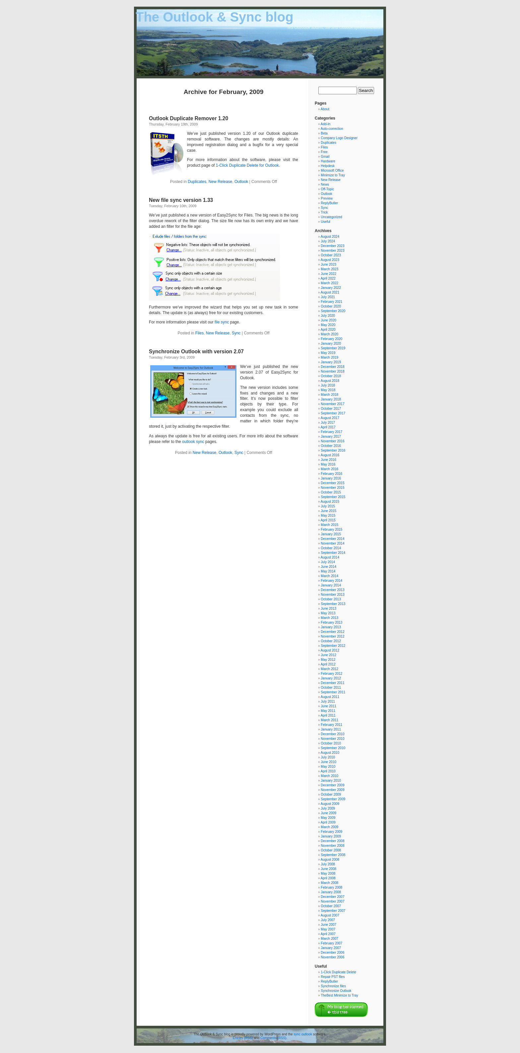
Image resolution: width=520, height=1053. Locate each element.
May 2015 (328, 515)
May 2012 (328, 659)
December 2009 (332, 785)
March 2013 (329, 618)
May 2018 (328, 390)
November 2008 (332, 845)
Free (324, 152)
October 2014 (331, 548)
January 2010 (331, 780)
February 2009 (331, 832)
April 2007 (328, 934)
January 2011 (331, 729)
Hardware (328, 161)
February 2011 (331, 725)
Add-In (325, 124)
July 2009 (328, 808)
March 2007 (329, 938)
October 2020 (331, 306)
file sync (222, 322)
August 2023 (330, 260)
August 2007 (330, 915)
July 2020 (328, 315)
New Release (220, 181)
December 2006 (332, 952)
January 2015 (331, 534)
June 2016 (328, 460)
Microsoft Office (332, 170)
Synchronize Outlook (336, 991)
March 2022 (329, 283)
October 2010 (331, 743)
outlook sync (193, 441)
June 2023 (328, 264)
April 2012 (328, 664)
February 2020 (331, 339)
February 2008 (331, 887)
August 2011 (330, 697)
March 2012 (329, 669)
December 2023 (332, 246)
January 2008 (331, 892)
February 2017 (331, 432)
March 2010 (329, 776)
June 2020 (328, 320)
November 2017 (332, 404)
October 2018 (331, 376)
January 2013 (331, 627)
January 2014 (331, 585)
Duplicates (197, 181)
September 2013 (333, 604)
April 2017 (328, 427)
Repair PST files (333, 977)
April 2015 (328, 520)
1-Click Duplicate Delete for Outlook (247, 165)
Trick (324, 212)
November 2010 (332, 739)
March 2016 (329, 469)
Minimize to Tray (333, 175)
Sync (236, 333)
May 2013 (328, 613)
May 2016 (328, 464)
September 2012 (333, 646)
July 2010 (328, 757)
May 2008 (328, 873)
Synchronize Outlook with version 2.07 (196, 351)
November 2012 (332, 636)
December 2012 (332, 632)
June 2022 (328, 274)
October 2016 (331, 446)
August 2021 (330, 292)
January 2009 (331, 836)
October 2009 (331, 794)
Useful (325, 221)
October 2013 (331, 599)
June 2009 (328, 813)
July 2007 (328, 920)
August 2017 (330, 418)
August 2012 (330, 650)
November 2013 (332, 594)
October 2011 (331, 687)
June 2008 (328, 869)
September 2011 (333, 692)
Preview (327, 198)
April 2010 (328, 771)
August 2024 (330, 236)
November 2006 (332, 957)
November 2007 (332, 901)
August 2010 (330, 752)
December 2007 (332, 897)
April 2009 (328, 822)
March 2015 (329, 525)
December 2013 (332, 590)
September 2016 (333, 450)
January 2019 (331, 362)
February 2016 (331, 474)
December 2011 (332, 683)
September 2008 (333, 855)
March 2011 (329, 720)
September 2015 (333, 497)
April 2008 (328, 878)
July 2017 (328, 422)
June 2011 (328, 706)
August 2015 (330, 501)
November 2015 (332, 487)
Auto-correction (332, 129)
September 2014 (333, 553)
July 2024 (328, 241)
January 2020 (331, 343)
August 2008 (330, 859)
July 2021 (328, 297)
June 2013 (328, 608)
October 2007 (331, 906)
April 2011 (328, 715)
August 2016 (330, 455)
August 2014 (330, 557)
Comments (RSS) (273, 1038)
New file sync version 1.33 (181, 200)
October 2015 (331, 492)
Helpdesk (328, 166)
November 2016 (332, 441)
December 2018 (332, 367)
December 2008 (332, 841)
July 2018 (328, 385)
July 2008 (328, 864)
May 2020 (328, 325)
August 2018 (330, 381)
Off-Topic (327, 189)
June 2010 (328, 762)
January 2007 (331, 948)
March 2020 (329, 334)
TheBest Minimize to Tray (339, 995)
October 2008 (331, 850)
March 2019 (329, 357)
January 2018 (331, 399)
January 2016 (331, 478)
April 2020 (328, 329)
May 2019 (328, 353)
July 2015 (328, 506)
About (325, 109)
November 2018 (332, 371)
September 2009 (333, 799)
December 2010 (332, 734)
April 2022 (328, 278)
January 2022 (331, 288)
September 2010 (333, 748)
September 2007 (333, 911)
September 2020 (333, 311)
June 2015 (328, 511)
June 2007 (328, 924)
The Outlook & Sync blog (214, 17)
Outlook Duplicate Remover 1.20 (188, 118)
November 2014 (332, 543)
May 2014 (328, 571)
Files (199, 333)
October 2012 (331, 641)
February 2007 (331, 943)
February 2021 (331, 302)
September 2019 (333, 348)
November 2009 (332, 790)
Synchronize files (333, 986)
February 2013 (331, 622)
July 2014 (328, 562)
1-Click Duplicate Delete (338, 972)
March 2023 (329, 269)
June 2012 (328, 655)
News (325, 184)
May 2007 (328, 929)
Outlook (241, 181)
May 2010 (328, 766)
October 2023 (331, 255)
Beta (324, 133)
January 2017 (331, 436)
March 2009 (329, 827)
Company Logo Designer (339, 138)
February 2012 (331, 673)
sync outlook (302, 1034)
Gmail (325, 156)
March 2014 (329, 576)
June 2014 (328, 567)
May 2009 (328, 818)
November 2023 (332, 250)
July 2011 (328, 701)
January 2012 (331, 678)
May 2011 (328, 711)
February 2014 (331, 580)
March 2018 (329, 394)
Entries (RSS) (243, 1038)
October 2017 (331, 408)
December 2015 (332, 483)
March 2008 (329, 883)
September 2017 (333, 413)
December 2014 (332, 539)
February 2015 (331, 529)
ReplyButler (329, 203)
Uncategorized (331, 217)
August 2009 (330, 804)
